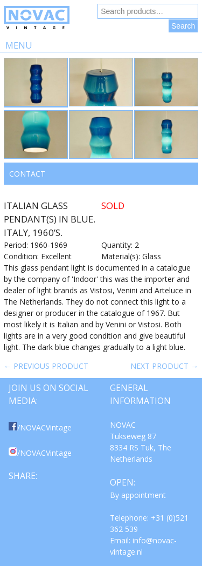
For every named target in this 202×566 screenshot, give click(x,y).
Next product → (164, 366)
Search (183, 26)
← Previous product (46, 366)
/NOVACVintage (40, 427)
